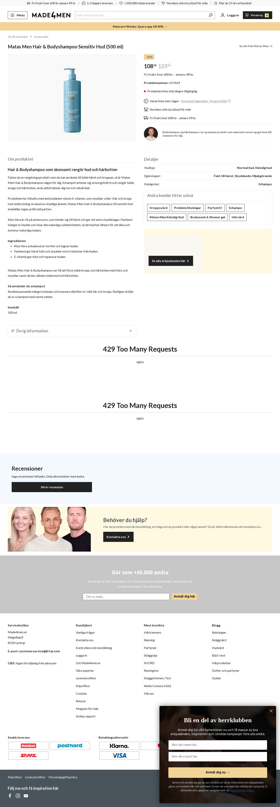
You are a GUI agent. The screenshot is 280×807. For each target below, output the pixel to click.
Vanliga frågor (85, 632)
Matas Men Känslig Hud (167, 217)
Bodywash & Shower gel (207, 217)
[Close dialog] (271, 710)
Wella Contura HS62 (157, 686)
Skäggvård (219, 640)
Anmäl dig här (184, 596)
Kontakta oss (118, 537)
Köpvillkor (83, 686)
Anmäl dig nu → (218, 772)
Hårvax (149, 693)
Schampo (235, 208)
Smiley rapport (85, 716)
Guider (216, 678)
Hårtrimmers (152, 632)
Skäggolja (150, 655)
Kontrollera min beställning (94, 648)
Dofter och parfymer (226, 670)
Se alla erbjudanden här (171, 261)
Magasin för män (87, 708)
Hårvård (238, 217)
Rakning (149, 640)
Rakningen (219, 632)
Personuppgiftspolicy (63, 777)
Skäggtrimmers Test (157, 678)
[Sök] (210, 15)
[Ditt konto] (229, 15)
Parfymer (150, 648)
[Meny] (17, 15)
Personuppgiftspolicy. (242, 790)
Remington (151, 670)
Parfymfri (215, 208)
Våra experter (85, 670)
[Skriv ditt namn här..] (217, 745)
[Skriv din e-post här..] (217, 757)
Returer (81, 701)
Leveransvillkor (86, 678)
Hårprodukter (221, 663)
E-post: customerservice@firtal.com (34, 651)
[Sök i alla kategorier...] (140, 15)
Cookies (81, 693)
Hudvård (218, 648)
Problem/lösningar (187, 208)
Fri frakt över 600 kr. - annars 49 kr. (169, 74)
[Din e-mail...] (126, 596)
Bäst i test (218, 655)
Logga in (81, 655)
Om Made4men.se (88, 663)
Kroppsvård (158, 208)
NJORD (149, 663)
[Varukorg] (257, 15)
